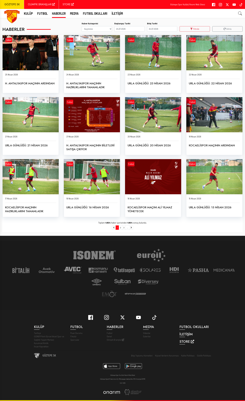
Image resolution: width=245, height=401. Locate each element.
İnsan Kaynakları (41, 346)
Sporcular (74, 339)
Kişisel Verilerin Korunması (167, 355)
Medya (74, 13)
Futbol (8, 40)
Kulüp (28, 13)
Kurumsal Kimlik (41, 343)
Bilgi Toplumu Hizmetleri (142, 355)
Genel (109, 336)
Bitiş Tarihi (152, 23)
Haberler (59, 13)
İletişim (117, 13)
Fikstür (73, 336)
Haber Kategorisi (90, 23)
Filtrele (194, 28)
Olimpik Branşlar (115, 339)
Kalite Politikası (188, 355)
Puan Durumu (76, 333)
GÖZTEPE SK (12, 4)
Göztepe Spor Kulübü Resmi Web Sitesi (187, 4)
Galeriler (147, 336)
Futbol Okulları (95, 13)
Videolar (146, 333)
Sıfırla (227, 28)
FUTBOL (42, 13)
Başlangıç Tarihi (122, 23)
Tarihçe (37, 333)
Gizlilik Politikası (204, 355)
